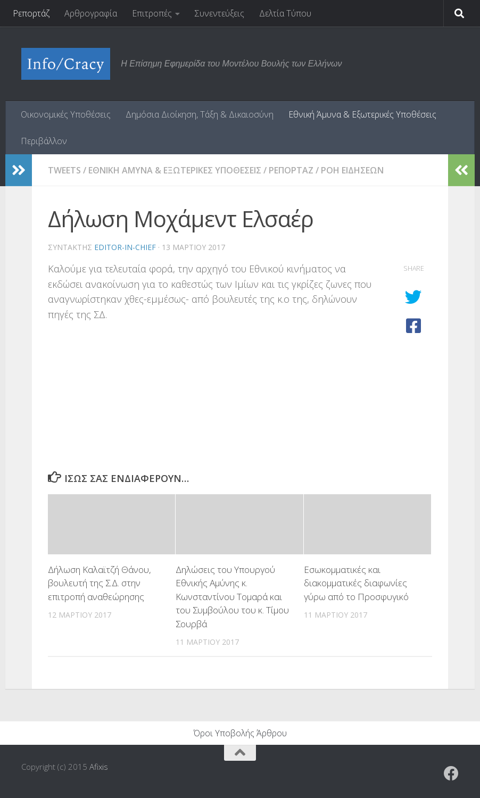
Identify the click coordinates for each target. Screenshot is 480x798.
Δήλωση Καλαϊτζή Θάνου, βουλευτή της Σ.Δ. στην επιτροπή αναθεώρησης (99, 583)
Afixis (98, 766)
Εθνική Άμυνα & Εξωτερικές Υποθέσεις (362, 114)
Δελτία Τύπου (285, 13)
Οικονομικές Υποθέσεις (66, 114)
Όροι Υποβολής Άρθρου (240, 733)
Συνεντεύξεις (219, 13)
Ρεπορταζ (291, 170)
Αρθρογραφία (90, 13)
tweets (64, 170)
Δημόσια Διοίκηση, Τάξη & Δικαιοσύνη (200, 114)
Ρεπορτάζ (31, 13)
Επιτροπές (152, 13)
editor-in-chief (125, 247)
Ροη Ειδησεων (352, 170)
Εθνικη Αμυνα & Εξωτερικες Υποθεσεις (174, 170)
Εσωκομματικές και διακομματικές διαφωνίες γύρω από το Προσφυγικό (356, 583)
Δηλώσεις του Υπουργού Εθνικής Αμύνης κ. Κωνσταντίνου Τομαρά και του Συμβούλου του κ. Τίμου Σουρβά (232, 596)
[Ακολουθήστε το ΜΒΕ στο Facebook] (451, 773)
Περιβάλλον (44, 141)
